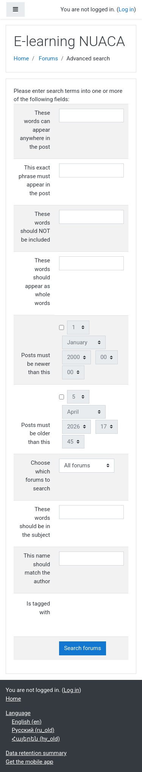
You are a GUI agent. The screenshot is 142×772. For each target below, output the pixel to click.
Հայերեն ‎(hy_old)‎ (36, 738)
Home (21, 58)
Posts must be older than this (35, 433)
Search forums (82, 648)
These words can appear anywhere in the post (35, 129)
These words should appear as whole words (37, 282)
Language (18, 713)
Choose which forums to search (37, 475)
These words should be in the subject (35, 522)
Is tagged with (38, 608)
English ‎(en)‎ (27, 721)
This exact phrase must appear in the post (34, 180)
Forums (48, 58)
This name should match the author (36, 568)
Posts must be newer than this (35, 364)
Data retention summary (36, 753)
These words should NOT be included (35, 227)
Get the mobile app (29, 761)
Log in (126, 9)
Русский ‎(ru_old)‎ (33, 730)
